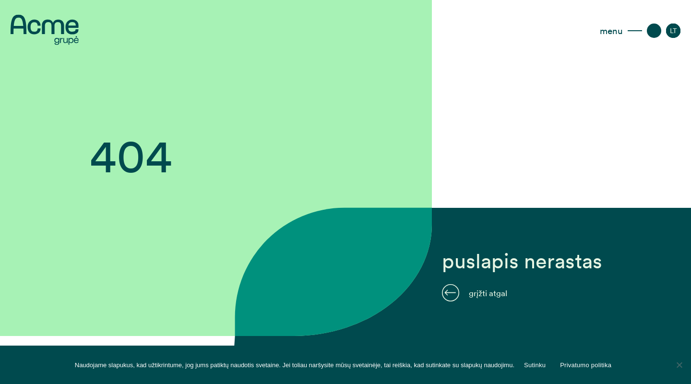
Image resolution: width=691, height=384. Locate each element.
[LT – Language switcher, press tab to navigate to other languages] (673, 31)
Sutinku (535, 365)
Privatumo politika (585, 365)
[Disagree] (679, 365)
